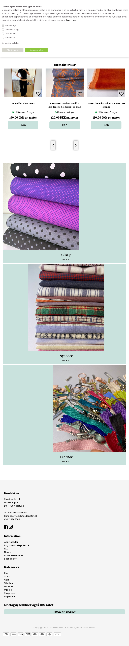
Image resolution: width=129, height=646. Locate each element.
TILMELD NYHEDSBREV (65, 611)
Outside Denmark (13, 555)
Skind (7, 576)
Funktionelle (10, 33)
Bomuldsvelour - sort (23, 103)
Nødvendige (10, 25)
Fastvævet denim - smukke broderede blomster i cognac (64, 105)
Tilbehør (8, 583)
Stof (6, 573)
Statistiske (10, 37)
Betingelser (10, 558)
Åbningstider (11, 542)
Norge (7, 552)
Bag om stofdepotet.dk (16, 545)
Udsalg (8, 589)
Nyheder (9, 586)
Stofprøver (10, 593)
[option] (23, 99)
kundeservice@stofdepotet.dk (20, 516)
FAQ (6, 548)
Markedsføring (12, 29)
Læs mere (71, 20)
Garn (7, 579)
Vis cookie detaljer (10, 43)
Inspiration (10, 596)
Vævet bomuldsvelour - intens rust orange (106, 105)
